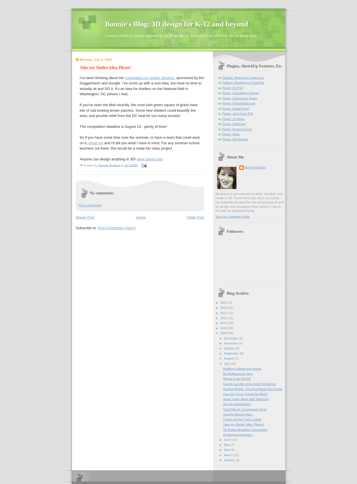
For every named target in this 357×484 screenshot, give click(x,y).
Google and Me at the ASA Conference (249, 384)
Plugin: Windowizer (235, 139)
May (227, 444)
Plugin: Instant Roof (235, 108)
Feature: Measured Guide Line (243, 77)
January (230, 460)
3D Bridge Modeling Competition (245, 429)
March (228, 455)
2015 (224, 302)
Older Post (195, 217)
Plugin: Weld (231, 134)
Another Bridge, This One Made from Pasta (252, 389)
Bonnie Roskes (255, 167)
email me (95, 143)
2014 (224, 307)
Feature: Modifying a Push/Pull (243, 82)
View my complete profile (233, 216)
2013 (224, 313)
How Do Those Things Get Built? (245, 394)
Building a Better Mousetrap (242, 368)
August (229, 358)
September (232, 353)
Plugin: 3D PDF (232, 88)
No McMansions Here (238, 373)
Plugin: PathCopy (234, 124)
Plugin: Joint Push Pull (237, 113)
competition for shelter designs (149, 78)
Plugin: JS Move (233, 119)
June (227, 439)
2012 (224, 318)
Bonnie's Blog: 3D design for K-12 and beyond (176, 24)
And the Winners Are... (238, 414)
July (227, 363)
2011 (224, 323)
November (231, 343)
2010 (224, 328)
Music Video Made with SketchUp (246, 399)
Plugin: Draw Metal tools (238, 103)
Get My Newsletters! (237, 404)
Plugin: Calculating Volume (240, 93)
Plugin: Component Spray (239, 98)
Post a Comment (90, 205)
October (230, 348)
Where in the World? (237, 378)
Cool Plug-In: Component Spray (245, 409)
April (227, 449)
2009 (224, 333)
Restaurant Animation (238, 434)
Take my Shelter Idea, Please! (243, 424)
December (231, 338)
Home (141, 217)
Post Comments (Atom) (117, 228)
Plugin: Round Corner (237, 129)
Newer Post (85, 217)
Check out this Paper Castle (242, 419)
